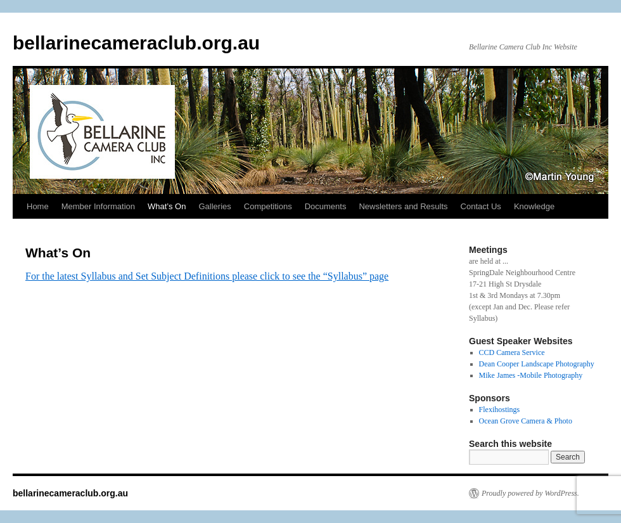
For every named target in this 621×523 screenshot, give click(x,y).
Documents (326, 206)
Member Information (98, 206)
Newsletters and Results (403, 206)
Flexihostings (499, 409)
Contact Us (481, 206)
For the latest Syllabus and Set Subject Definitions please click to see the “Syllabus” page (206, 276)
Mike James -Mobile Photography (531, 375)
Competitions (268, 206)
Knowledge (534, 206)
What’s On (167, 206)
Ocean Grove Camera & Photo (525, 420)
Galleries (214, 206)
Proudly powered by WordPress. (530, 493)
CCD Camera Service (512, 352)
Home (38, 206)
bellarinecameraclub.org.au (136, 42)
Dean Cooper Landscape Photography (536, 363)
